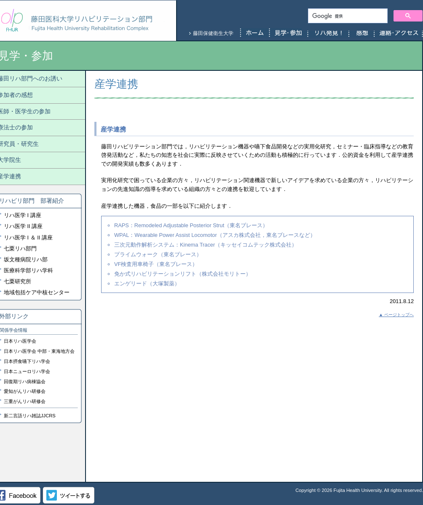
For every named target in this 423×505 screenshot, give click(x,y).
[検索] (347, 16)
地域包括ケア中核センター (37, 292)
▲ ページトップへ (396, 314)
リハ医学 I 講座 (22, 215)
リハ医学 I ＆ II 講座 (28, 237)
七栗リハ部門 (20, 248)
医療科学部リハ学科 (28, 270)
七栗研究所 (17, 281)
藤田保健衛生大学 (213, 33)
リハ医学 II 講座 (23, 226)
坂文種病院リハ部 (26, 259)
